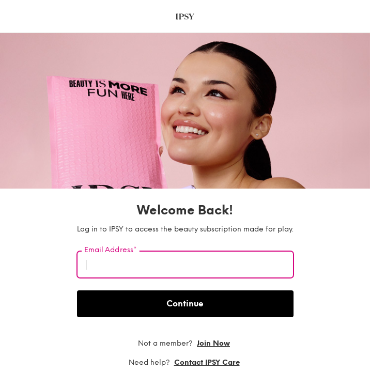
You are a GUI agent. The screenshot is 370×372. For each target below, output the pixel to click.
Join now (213, 343)
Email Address (110, 250)
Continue (185, 303)
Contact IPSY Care (207, 362)
